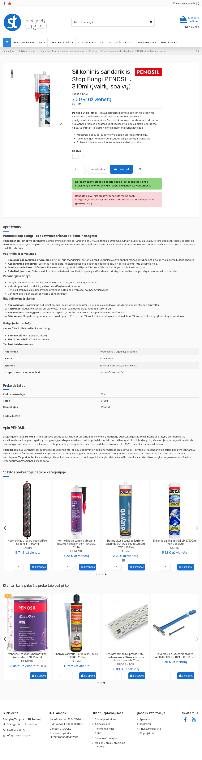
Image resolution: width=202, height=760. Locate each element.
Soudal (174, 548)
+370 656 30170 (16, 729)
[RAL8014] (179, 557)
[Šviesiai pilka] (74, 557)
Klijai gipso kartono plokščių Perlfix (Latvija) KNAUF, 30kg (76, 655)
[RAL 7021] (176, 557)
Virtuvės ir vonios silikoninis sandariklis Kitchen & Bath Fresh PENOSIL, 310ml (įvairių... (125, 544)
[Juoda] (68, 557)
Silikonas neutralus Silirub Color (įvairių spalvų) (175, 542)
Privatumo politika (150, 728)
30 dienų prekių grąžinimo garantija (110, 744)
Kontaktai (145, 724)
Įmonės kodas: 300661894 (65, 719)
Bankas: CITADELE (60, 728)
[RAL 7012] (169, 557)
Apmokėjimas (102, 724)
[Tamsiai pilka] (78, 557)
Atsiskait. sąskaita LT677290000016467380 (64, 735)
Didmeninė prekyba (106, 738)
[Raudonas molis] (85, 557)
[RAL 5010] (162, 557)
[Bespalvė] (71, 557)
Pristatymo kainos (105, 719)
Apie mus (145, 719)
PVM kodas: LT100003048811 (67, 724)
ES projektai (147, 733)
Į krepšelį (121, 169)
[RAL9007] (183, 557)
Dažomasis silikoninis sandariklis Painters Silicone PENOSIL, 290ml (27, 542)
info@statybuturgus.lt (19, 735)
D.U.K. (98, 733)
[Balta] (123, 560)
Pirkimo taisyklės (104, 728)
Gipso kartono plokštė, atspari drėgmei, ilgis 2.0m (125, 655)
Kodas (75, 93)
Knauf (76, 661)
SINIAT (125, 661)
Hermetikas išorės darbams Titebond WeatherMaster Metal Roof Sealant (76, 542)
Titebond (76, 548)
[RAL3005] (186, 557)
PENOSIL (27, 548)
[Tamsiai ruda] (81, 557)
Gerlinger (27, 661)
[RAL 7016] (172, 557)
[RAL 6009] (166, 557)
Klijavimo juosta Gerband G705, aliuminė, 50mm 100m (27, 655)
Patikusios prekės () (186, 3)
